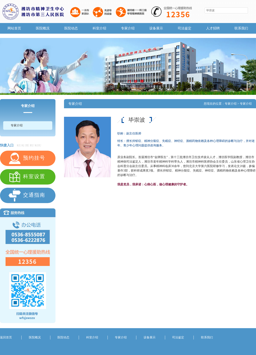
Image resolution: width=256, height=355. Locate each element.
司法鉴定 (184, 28)
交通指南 (26, 195)
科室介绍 (99, 28)
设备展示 (156, 28)
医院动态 (71, 28)
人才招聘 (213, 28)
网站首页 (14, 28)
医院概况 (42, 28)
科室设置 (26, 176)
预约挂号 (26, 158)
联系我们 (241, 28)
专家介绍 (128, 28)
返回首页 (6, 337)
